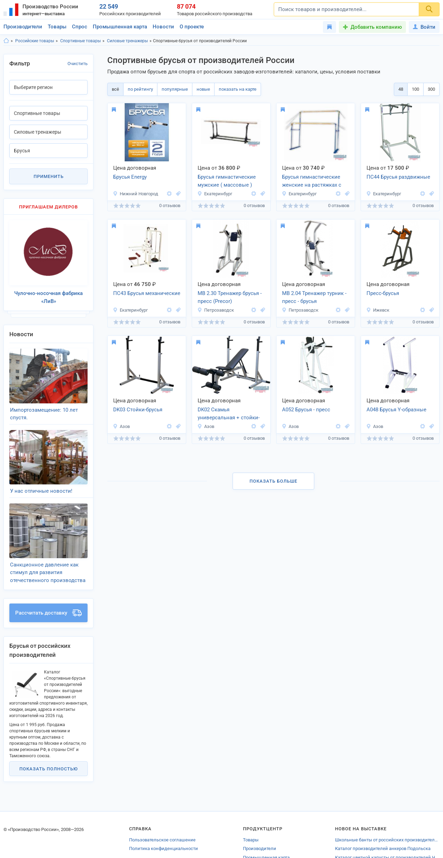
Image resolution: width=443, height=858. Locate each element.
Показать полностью (48, 742)
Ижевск (377, 310)
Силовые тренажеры (127, 40)
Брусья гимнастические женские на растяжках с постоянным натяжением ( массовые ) (315, 181)
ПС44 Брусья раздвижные (398, 177)
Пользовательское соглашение (162, 814)
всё (115, 89)
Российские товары (34, 40)
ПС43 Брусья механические (146, 293)
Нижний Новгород (135, 193)
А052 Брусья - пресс (306, 409)
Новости (163, 27)
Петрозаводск (215, 310)
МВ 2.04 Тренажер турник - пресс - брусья (314, 297)
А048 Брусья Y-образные (396, 409)
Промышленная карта (120, 27)
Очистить (77, 63)
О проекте (192, 27)
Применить (49, 176)
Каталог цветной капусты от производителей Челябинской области (387, 831)
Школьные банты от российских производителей (387, 814)
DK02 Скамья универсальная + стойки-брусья (229, 414)
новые (203, 89)
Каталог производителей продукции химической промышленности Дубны (387, 840)
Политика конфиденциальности (163, 822)
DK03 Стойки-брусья (137, 409)
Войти (424, 27)
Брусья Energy (130, 177)
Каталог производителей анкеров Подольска (383, 822)
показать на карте (237, 89)
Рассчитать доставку (48, 587)
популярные (175, 89)
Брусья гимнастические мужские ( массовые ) (227, 181)
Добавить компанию (376, 27)
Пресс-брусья (383, 293)
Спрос (79, 27)
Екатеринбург (214, 193)
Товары (57, 27)
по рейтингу (140, 89)
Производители (22, 27)
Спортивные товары (80, 40)
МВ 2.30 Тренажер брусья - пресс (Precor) (230, 297)
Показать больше (273, 481)
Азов (121, 426)
